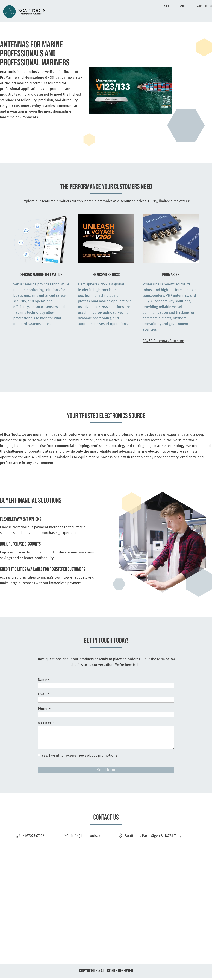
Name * (44, 680)
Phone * (44, 709)
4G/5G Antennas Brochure (163, 341)
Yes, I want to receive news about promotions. (80, 755)
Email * (43, 694)
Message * (46, 723)
